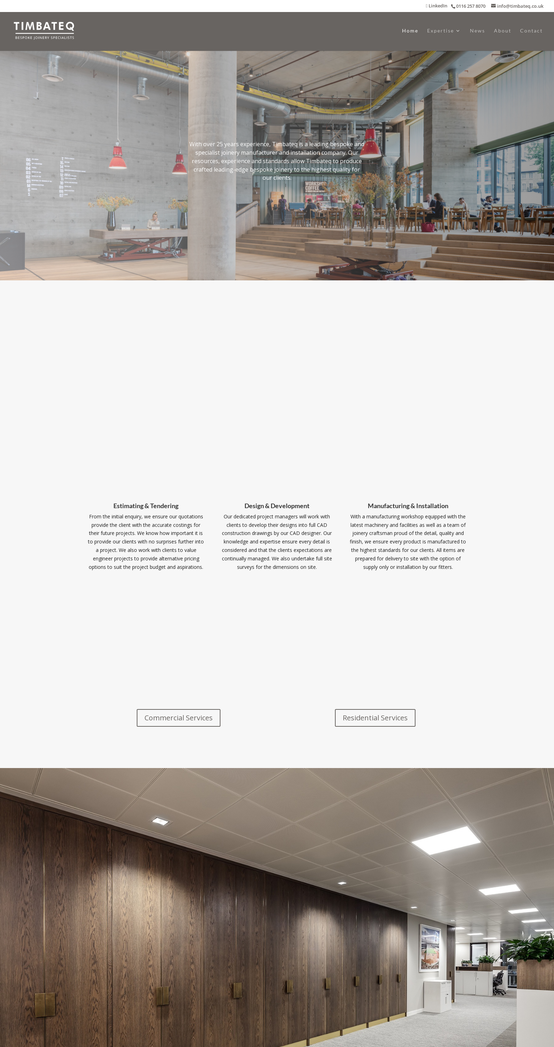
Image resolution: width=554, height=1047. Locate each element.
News (477, 31)
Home (410, 31)
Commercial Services (179, 717)
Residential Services (375, 717)
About (502, 31)
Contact (531, 31)
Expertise (440, 31)
